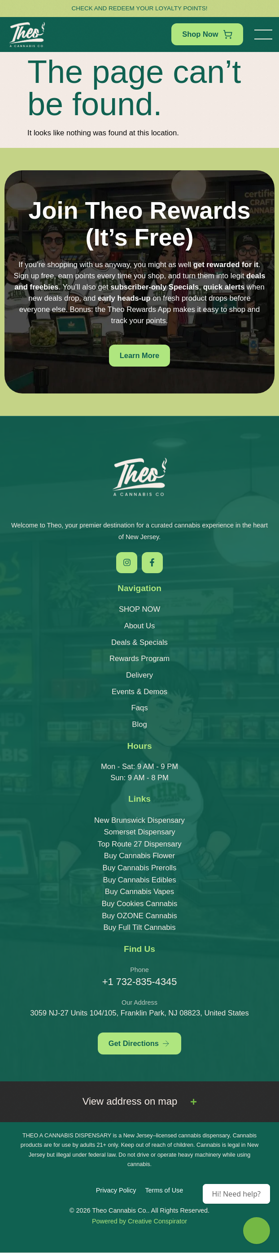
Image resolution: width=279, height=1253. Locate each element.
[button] (263, 34)
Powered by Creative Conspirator (139, 1222)
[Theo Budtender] (256, 1230)
